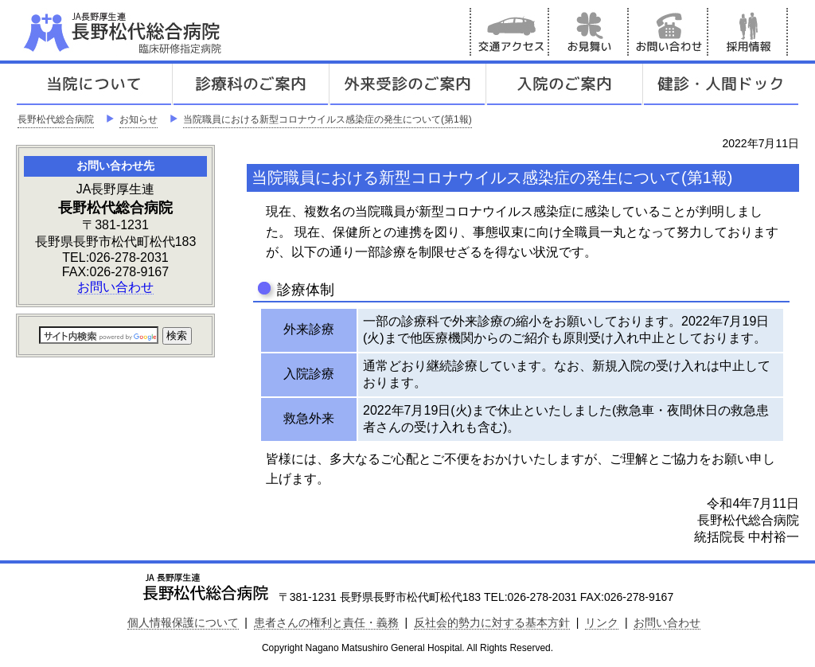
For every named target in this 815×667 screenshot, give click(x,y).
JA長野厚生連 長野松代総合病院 (171, 32)
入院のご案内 (564, 84)
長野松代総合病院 (56, 119)
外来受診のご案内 (407, 84)
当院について (94, 84)
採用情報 (748, 32)
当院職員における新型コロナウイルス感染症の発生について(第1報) (327, 119)
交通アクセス (509, 32)
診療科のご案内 (251, 84)
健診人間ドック (721, 84)
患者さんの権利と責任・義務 (326, 622)
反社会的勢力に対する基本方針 (492, 622)
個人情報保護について (183, 622)
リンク (601, 622)
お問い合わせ (668, 32)
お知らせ (138, 119)
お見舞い (589, 32)
